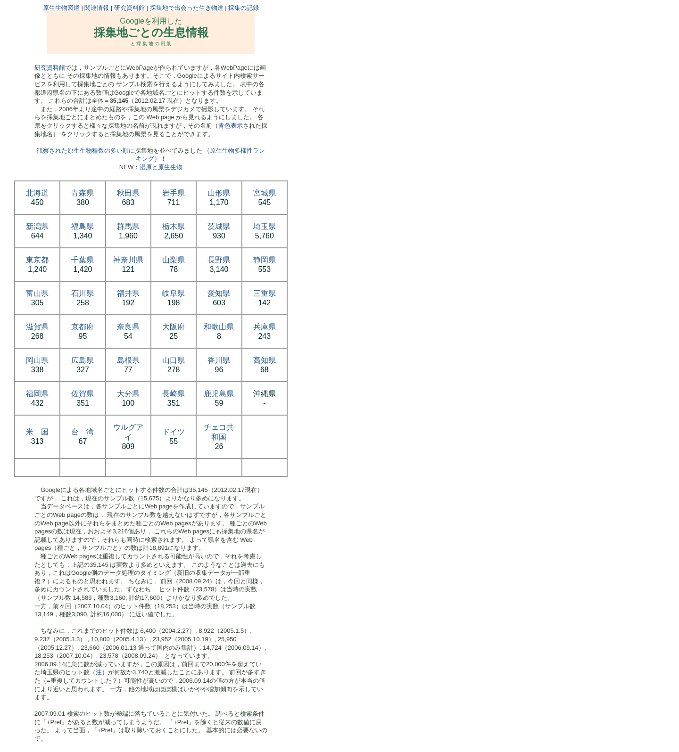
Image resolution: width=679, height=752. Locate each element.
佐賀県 (82, 394)
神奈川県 (128, 260)
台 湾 (82, 432)
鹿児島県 (219, 394)
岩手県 (173, 193)
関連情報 (96, 7)
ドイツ (173, 432)
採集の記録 (243, 7)
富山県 (37, 293)
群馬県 (128, 226)
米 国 (37, 432)
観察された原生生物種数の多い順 (83, 150)
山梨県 (173, 260)
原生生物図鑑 (61, 7)
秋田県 (128, 193)
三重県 (264, 293)
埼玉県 (264, 226)
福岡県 (37, 394)
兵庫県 (264, 327)
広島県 (82, 360)
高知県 (264, 360)
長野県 (218, 260)
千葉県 (82, 260)
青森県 (82, 193)
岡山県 (37, 360)
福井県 (128, 293)
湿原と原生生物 (161, 167)
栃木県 (173, 226)
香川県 (218, 360)
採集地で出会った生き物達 (187, 7)
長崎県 (173, 394)
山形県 (218, 193)
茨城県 (218, 226)
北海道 (37, 193)
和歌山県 (219, 327)
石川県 (82, 293)
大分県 (128, 394)
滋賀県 (37, 327)
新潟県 (37, 226)
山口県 (173, 360)
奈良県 (128, 327)
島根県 (128, 360)
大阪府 (173, 327)
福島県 (82, 226)
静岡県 (264, 260)
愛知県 (218, 293)
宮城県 (264, 193)
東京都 (37, 260)
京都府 (82, 327)
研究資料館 (129, 7)
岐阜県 (173, 293)
